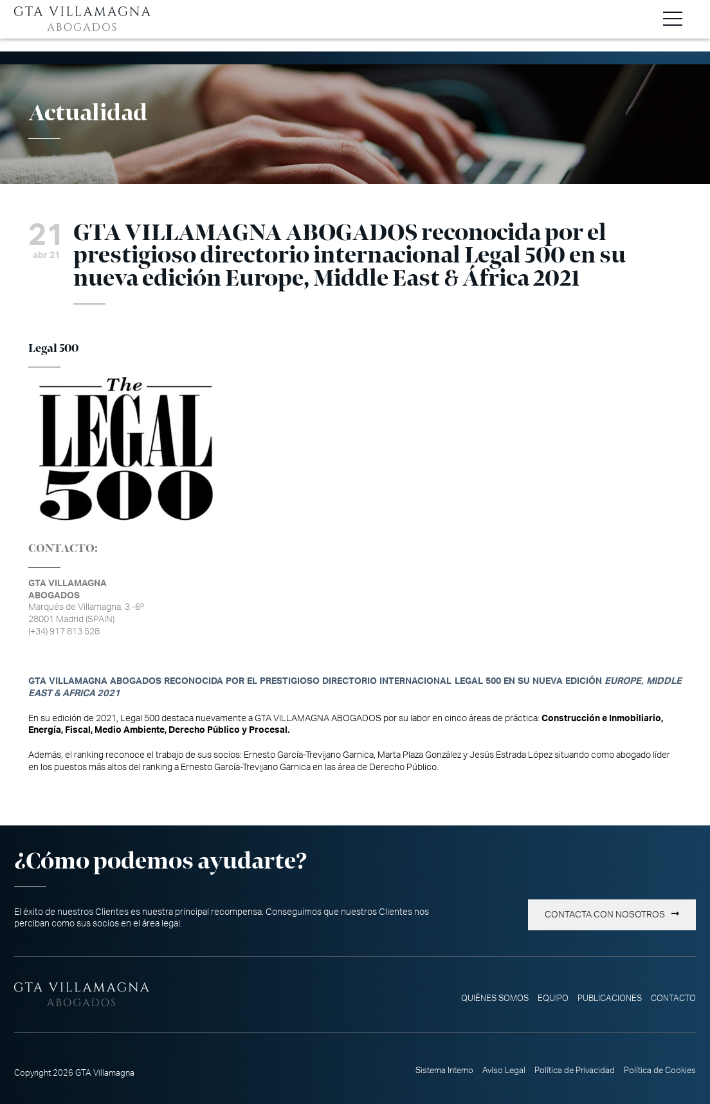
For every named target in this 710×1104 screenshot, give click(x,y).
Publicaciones (610, 998)
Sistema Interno (444, 1070)
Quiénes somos (495, 998)
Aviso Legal (503, 1070)
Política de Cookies (660, 1070)
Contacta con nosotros (605, 914)
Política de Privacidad (574, 1070)
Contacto (673, 998)
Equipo (553, 998)
